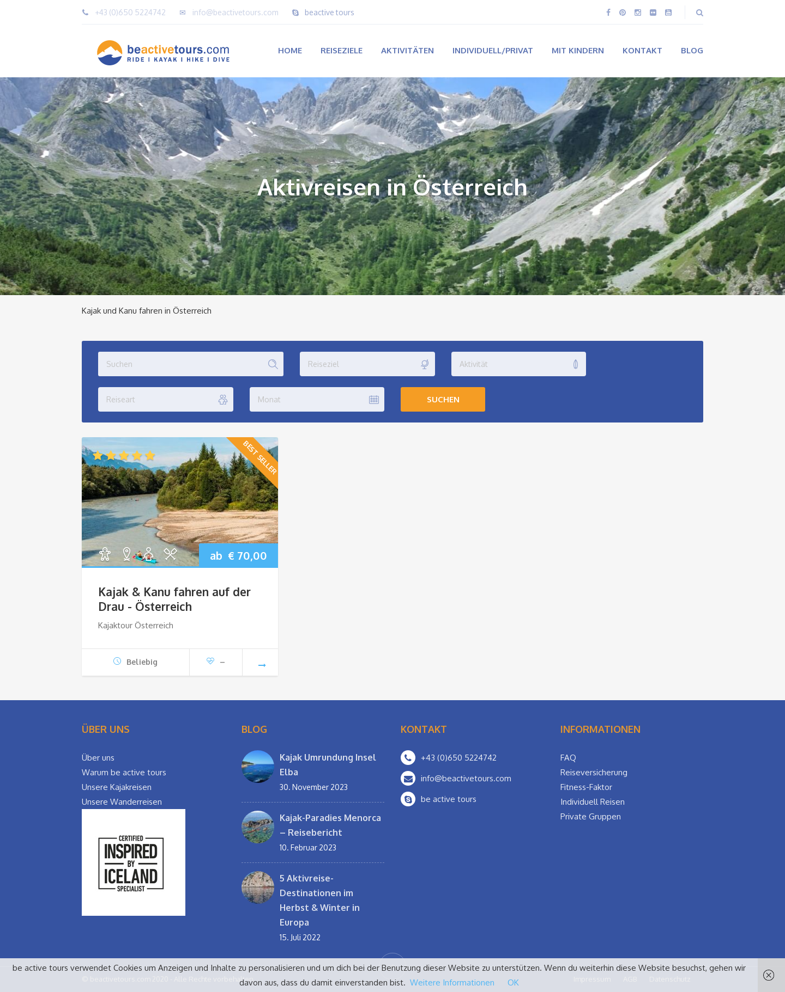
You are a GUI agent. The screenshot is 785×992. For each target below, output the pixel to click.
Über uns (98, 757)
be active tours (448, 799)
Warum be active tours (124, 772)
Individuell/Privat (492, 50)
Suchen (443, 399)
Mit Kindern (578, 50)
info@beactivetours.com (235, 12)
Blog (692, 50)
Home (290, 50)
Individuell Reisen (592, 802)
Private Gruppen (590, 816)
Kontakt (642, 50)
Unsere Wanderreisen (122, 802)
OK (513, 982)
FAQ (568, 757)
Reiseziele (342, 50)
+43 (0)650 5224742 (130, 12)
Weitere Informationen (452, 982)
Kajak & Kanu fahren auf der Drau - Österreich (174, 599)
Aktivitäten (407, 50)
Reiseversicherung (593, 772)
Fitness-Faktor (586, 787)
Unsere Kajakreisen (117, 787)
